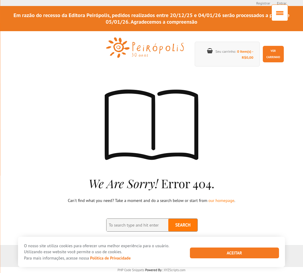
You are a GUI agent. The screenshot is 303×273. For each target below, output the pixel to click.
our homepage (221, 200)
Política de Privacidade (110, 258)
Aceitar (234, 253)
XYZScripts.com (174, 270)
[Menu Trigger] (280, 12)
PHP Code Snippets (131, 270)
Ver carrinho (273, 54)
